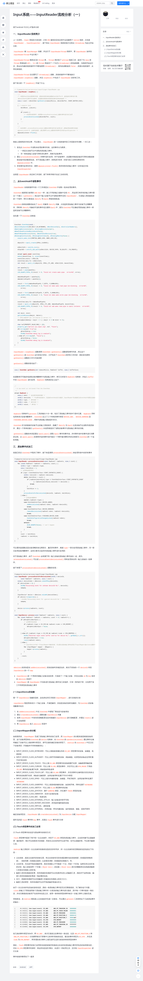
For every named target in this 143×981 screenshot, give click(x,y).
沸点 (23, 3)
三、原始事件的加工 (109, 46)
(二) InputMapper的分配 (112, 53)
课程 (29, 3)
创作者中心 (122, 3)
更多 (53, 3)
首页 (18, 3)
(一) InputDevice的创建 (112, 49)
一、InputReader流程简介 (112, 37)
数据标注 (37, 2)
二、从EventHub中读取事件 (112, 42)
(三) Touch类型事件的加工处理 (114, 56)
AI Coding (45, 3)
